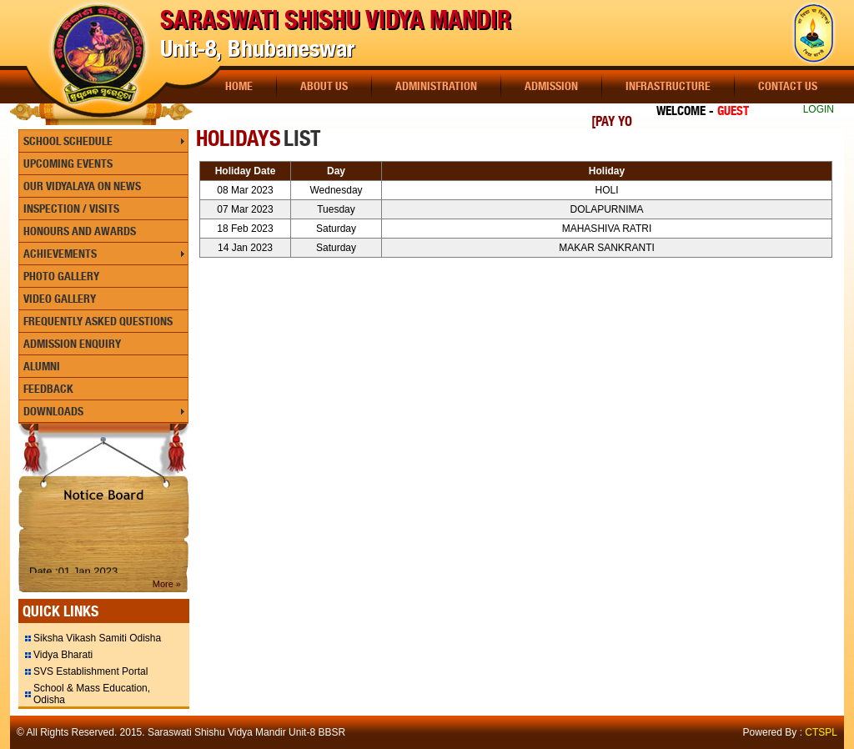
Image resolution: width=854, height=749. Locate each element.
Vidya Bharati (63, 655)
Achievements (60, 253)
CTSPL (821, 732)
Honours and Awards (79, 231)
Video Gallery (59, 298)
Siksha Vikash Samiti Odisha (97, 638)
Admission (551, 86)
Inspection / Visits (71, 208)
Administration (436, 86)
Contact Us (787, 86)
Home (239, 86)
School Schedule (68, 141)
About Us (324, 86)
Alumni (41, 366)
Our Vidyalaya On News (82, 186)
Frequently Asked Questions (98, 321)
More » (167, 584)
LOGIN (818, 109)
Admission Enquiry (72, 343)
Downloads (53, 411)
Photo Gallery (61, 276)
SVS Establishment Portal (90, 671)
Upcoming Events (68, 163)
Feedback (48, 388)
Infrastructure (668, 86)
